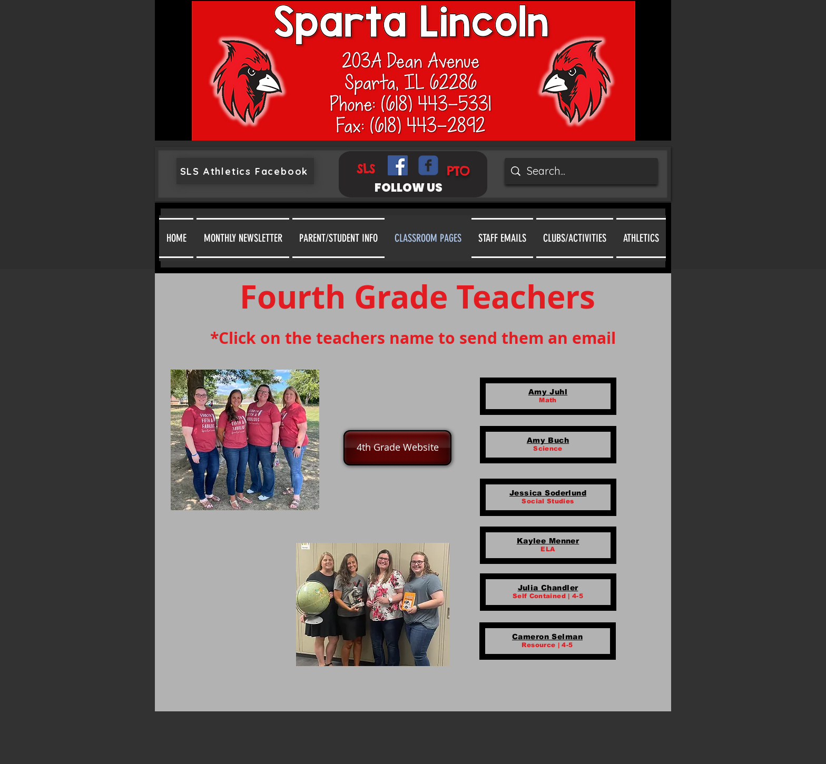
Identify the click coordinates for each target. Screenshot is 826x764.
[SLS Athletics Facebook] (245, 171)
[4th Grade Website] (397, 447)
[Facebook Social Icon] (398, 165)
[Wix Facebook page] (428, 165)
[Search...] (581, 171)
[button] (338, 238)
